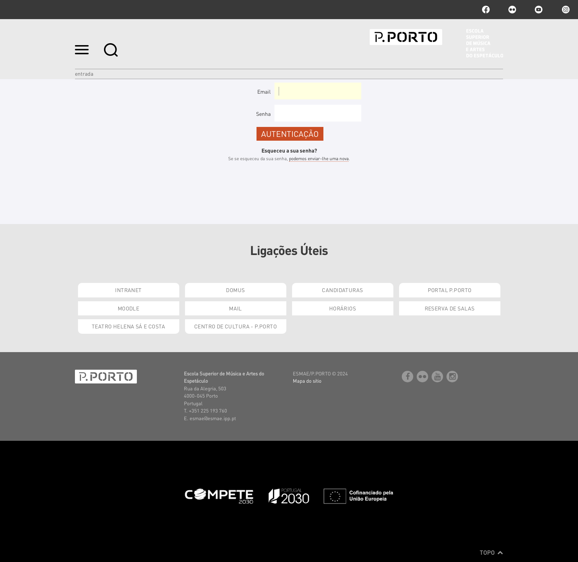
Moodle (129, 308)
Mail (235, 308)
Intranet (128, 289)
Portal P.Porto (450, 289)
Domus (235, 289)
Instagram (565, 9)
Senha (263, 113)
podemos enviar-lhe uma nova (319, 158)
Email (264, 91)
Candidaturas (342, 289)
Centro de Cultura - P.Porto (235, 326)
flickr (512, 9)
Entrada (84, 73)
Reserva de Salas (450, 308)
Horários (342, 308)
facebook (486, 9)
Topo (491, 552)
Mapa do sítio (307, 380)
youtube (538, 9)
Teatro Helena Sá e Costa (128, 326)
